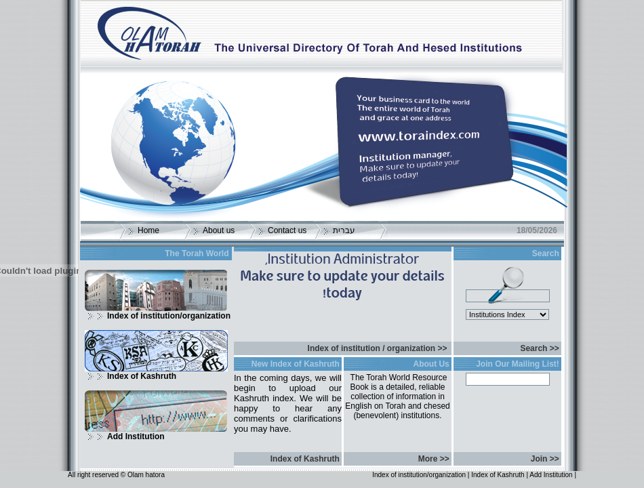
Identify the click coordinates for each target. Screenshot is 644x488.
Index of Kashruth (141, 376)
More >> (433, 459)
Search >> (539, 348)
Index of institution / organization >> (377, 348)
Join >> (545, 459)
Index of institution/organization (168, 316)
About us (219, 230)
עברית (344, 230)
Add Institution (136, 436)
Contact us (287, 230)
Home (148, 230)
